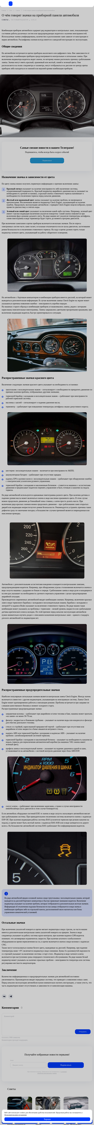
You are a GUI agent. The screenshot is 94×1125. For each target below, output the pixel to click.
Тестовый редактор (19, 20)
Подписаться (46, 160)
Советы (5, 20)
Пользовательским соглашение (15, 1115)
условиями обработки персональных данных (52, 1072)
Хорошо (47, 1119)
